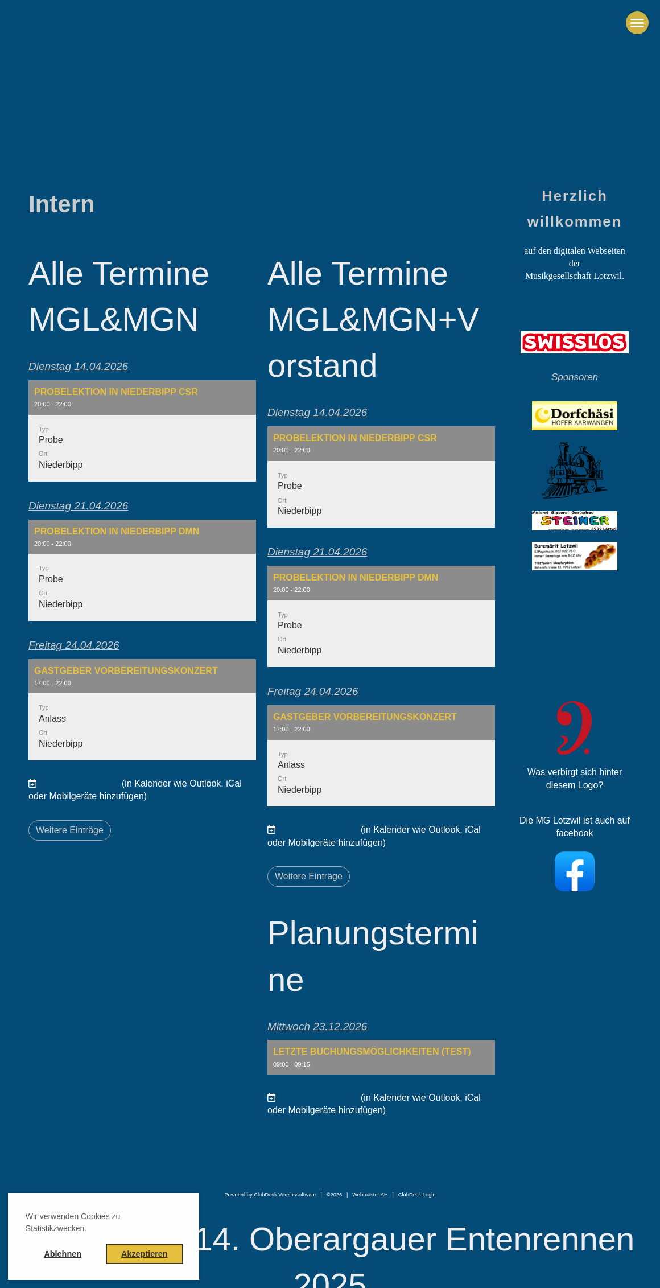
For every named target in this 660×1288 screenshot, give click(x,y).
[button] (142, 431)
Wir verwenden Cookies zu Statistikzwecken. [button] (73, 1222)
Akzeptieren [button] (144, 1253)
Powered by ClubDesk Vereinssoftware (270, 1195)
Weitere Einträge (70, 830)
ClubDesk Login (417, 1195)
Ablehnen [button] (62, 1253)
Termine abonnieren (79, 783)
